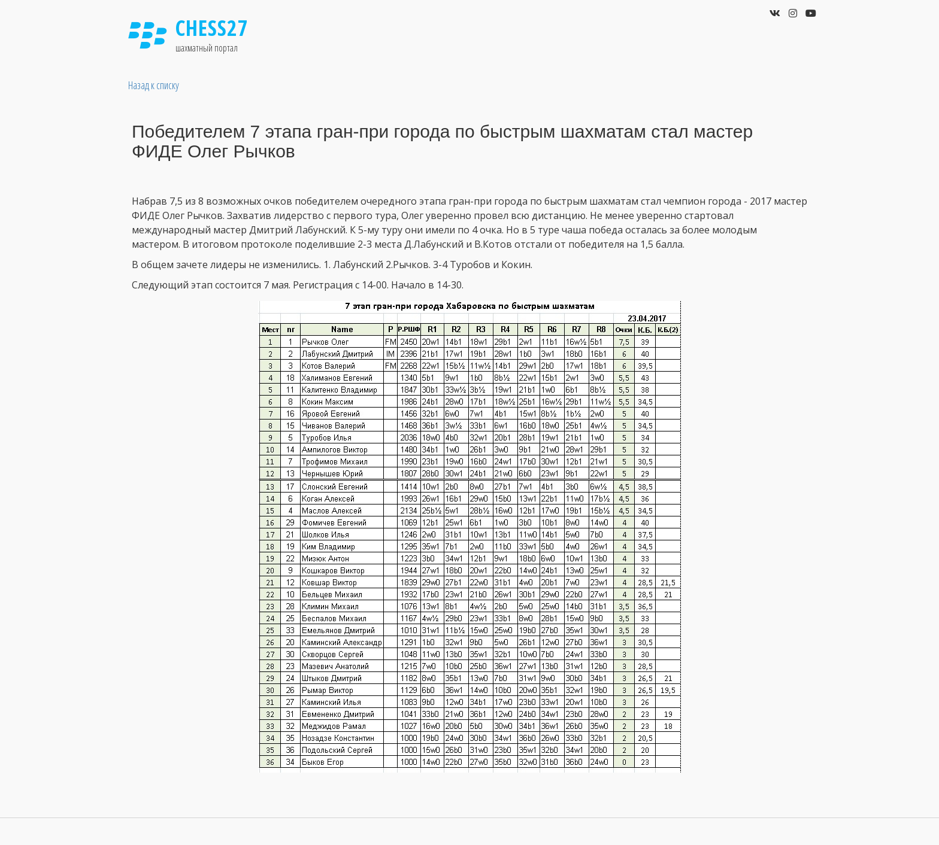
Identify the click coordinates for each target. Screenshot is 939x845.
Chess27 (212, 27)
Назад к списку (153, 85)
